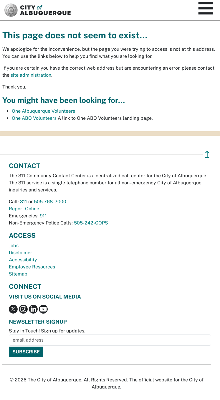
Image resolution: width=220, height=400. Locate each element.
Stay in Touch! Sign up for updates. (47, 331)
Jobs (14, 245)
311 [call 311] (23, 201)
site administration (31, 75)
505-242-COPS (91, 223)
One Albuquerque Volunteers (43, 111)
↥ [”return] (207, 154)
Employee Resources (32, 267)
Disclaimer (20, 252)
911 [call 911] (43, 216)
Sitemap (18, 274)
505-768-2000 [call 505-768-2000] (50, 201)
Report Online (24, 209)
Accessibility (23, 260)
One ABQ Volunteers (34, 118)
